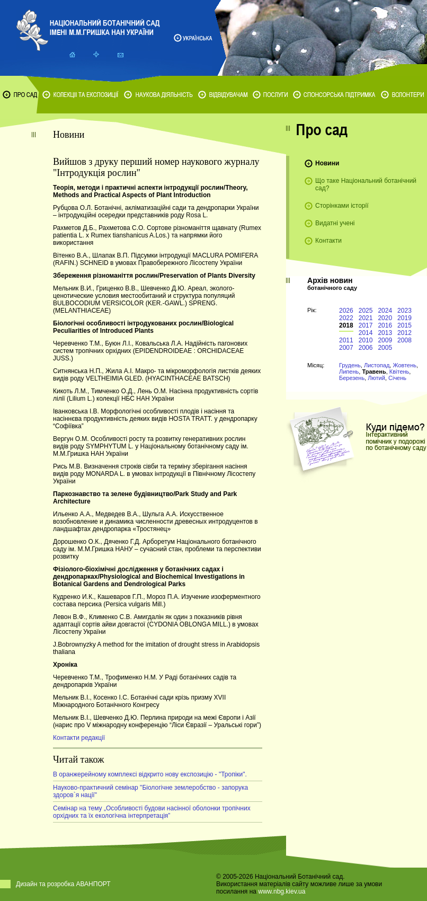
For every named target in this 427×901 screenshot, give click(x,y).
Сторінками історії (342, 205)
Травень (374, 371)
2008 (404, 340)
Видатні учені (334, 223)
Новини (327, 163)
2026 (346, 310)
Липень (349, 371)
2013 (385, 333)
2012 (404, 333)
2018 (346, 325)
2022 (346, 318)
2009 (385, 340)
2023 (404, 310)
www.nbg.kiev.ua (281, 891)
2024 (385, 310)
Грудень (350, 365)
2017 (366, 325)
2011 (346, 340)
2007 (346, 347)
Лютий (376, 378)
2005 (385, 347)
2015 (404, 325)
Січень (397, 378)
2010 (366, 340)
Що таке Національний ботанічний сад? (365, 184)
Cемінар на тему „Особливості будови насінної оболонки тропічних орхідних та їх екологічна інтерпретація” (152, 812)
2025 (366, 310)
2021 (366, 318)
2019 (404, 318)
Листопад (376, 365)
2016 (385, 325)
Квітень (399, 371)
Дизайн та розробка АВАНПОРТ (63, 884)
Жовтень (404, 365)
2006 (366, 347)
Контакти (328, 240)
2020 (385, 318)
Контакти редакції (79, 737)
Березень (351, 378)
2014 (366, 333)
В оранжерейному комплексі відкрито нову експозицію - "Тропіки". (150, 774)
